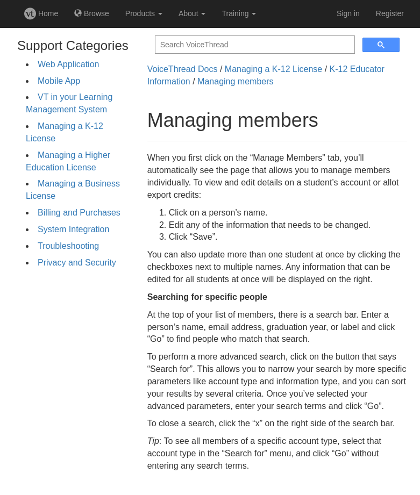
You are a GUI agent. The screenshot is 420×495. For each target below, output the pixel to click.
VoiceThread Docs (182, 69)
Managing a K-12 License (273, 69)
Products (143, 13)
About (192, 13)
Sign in (348, 13)
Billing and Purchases (79, 212)
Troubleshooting (68, 245)
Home (41, 13)
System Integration (73, 229)
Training (239, 13)
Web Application (68, 64)
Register (390, 13)
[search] (253, 45)
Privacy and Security (77, 262)
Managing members (235, 81)
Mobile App (59, 80)
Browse (91, 13)
